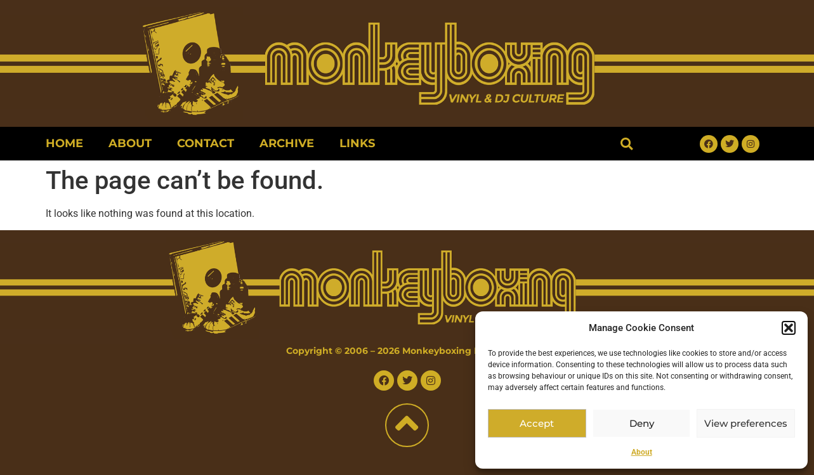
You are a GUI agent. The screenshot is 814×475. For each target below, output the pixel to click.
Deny (641, 423)
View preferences (745, 423)
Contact (205, 143)
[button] (788, 328)
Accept (537, 423)
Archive (286, 143)
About (641, 452)
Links (357, 143)
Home (64, 143)
